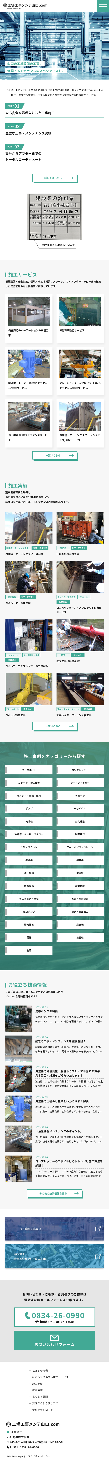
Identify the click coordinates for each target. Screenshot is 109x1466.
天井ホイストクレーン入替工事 (74, 715)
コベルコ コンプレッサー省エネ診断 (26, 666)
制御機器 (80, 834)
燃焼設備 (12, 596)
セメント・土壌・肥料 (29, 795)
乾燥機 (29, 821)
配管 (63, 655)
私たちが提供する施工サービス (50, 1377)
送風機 (80, 924)
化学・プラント (79, 547)
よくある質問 (40, 1396)
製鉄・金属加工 (40, 547)
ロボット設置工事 (15, 715)
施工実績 (37, 1383)
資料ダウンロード (42, 1410)
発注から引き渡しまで (45, 1403)
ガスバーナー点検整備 (17, 603)
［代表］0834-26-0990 (23, 1447)
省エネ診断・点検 (31, 655)
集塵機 (80, 937)
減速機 (80, 872)
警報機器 (29, 924)
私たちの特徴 (40, 1370)
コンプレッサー (13, 655)
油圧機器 (29, 872)
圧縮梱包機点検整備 (68, 554)
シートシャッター (80, 782)
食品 (29, 950)
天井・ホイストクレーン (68, 709)
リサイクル (80, 808)
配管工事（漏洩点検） (69, 661)
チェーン (84, 596)
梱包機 (63, 547)
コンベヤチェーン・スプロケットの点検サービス (79, 610)
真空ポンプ (29, 911)
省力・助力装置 (80, 898)
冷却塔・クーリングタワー (18, 547)
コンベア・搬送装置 (66, 596)
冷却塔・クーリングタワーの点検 (24, 554)
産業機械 (12, 659)
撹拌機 (29, 860)
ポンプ (29, 808)
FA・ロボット (12, 709)
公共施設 (63, 601)
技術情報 (37, 1390)
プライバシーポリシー (39, 1456)
